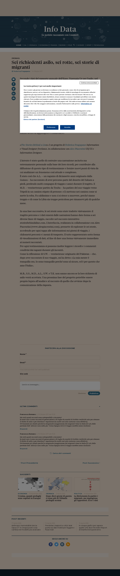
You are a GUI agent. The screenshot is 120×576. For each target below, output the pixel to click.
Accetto (67, 127)
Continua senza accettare (89, 83)
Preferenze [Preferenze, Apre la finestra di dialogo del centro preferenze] (51, 127)
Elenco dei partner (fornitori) (34, 119)
